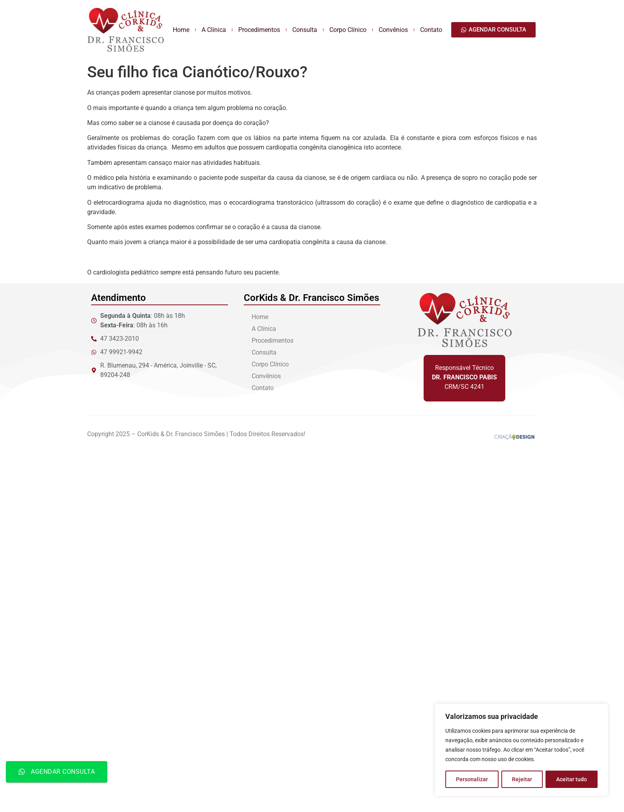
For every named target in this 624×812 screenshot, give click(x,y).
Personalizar (472, 779)
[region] (521, 750)
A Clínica (214, 30)
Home (181, 30)
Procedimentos (259, 30)
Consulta (304, 30)
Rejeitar (522, 779)
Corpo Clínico (347, 30)
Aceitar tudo (571, 779)
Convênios (393, 30)
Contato (431, 30)
